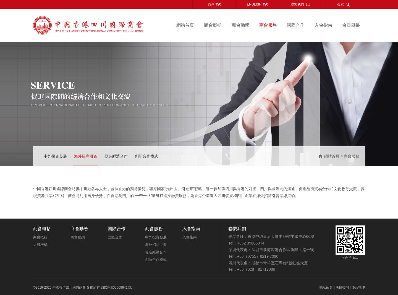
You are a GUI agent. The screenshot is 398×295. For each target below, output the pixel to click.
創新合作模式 (146, 156)
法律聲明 (342, 287)
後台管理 (358, 287)
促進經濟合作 (116, 156)
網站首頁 (185, 25)
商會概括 (213, 25)
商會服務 (268, 25)
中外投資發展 (55, 156)
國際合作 (296, 25)
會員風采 (351, 25)
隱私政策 (326, 287)
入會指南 (323, 25)
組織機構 (40, 245)
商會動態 (240, 25)
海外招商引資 (85, 156)
